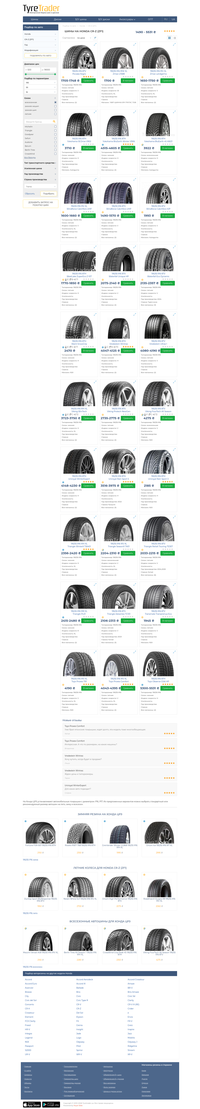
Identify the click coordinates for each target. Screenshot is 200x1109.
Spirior (79, 1050)
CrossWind (30, 154)
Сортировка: (68, 38)
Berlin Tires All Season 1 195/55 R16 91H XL (80, 953)
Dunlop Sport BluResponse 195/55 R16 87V (40, 900)
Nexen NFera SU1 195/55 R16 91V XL (80, 899)
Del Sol (79, 1013)
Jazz (130, 1033)
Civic (78, 996)
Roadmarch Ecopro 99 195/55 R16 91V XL (159, 900)
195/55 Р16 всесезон (32, 967)
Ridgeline (132, 1046)
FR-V (130, 1021)
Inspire (131, 1029)
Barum (28, 146)
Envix (130, 1017)
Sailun (27, 138)
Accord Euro (31, 983)
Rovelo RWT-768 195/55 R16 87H (80, 845)
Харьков (145, 1075)
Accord (28, 979)
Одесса (145, 1083)
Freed (28, 1025)
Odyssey (80, 1042)
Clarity (131, 1000)
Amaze (131, 983)
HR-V (27, 1029)
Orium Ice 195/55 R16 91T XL (159, 845)
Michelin (29, 126)
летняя (28, 114)
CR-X (27, 1008)
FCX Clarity (30, 1021)
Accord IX (81, 983)
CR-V (78, 1004)
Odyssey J (132, 1042)
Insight (79, 1029)
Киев (144, 1070)
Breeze (28, 992)
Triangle (28, 130)
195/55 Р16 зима (30, 860)
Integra (28, 1033)
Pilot (78, 1046)
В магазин (128, 80)
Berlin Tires (30, 150)
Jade (78, 1033)
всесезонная (31, 102)
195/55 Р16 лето (30, 913)
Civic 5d (131, 996)
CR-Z (78, 1008)
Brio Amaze (133, 992)
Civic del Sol (31, 1000)
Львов (144, 1087)
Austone (28, 142)
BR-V (130, 988)
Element (29, 1017)
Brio (78, 992)
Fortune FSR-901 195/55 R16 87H (40, 845)
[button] (127, 19)
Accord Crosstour (136, 979)
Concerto (29, 1004)
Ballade (80, 988)
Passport (29, 1046)
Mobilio (131, 1037)
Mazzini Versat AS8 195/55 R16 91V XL (40, 952)
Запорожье (146, 1095)
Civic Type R (82, 1000)
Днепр (144, 1079)
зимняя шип (31, 110)
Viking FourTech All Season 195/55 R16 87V (159, 953)
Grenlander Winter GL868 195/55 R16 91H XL (119, 846)
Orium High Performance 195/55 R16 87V (119, 900)
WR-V (79, 1054)
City (27, 996)
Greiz (130, 1025)
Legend (28, 1037)
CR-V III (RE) (133, 1004)
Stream (131, 1050)
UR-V (27, 1054)
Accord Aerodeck (84, 979)
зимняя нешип (32, 106)
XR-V (130, 1054)
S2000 (28, 1050)
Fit (77, 1021)
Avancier (29, 988)
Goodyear (29, 134)
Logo (78, 1037)
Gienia (79, 1025)
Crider (131, 1008)
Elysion (79, 1017)
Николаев (146, 1091)
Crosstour (29, 1013)
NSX (27, 1042)
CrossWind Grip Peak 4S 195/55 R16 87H (120, 953)
